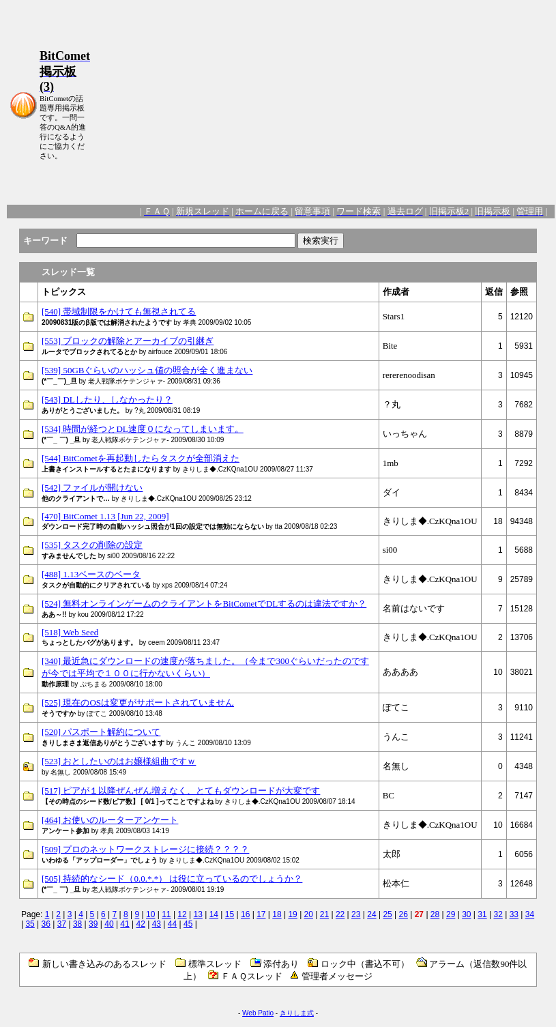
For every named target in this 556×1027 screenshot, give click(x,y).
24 (371, 914)
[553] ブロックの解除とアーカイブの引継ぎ (128, 341)
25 (387, 914)
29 (450, 914)
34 (529, 914)
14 (213, 914)
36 (46, 924)
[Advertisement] (322, 105)
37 (61, 924)
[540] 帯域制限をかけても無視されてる (119, 311)
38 (77, 924)
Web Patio (258, 1013)
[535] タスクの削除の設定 (92, 545)
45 (188, 924)
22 (340, 914)
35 (29, 924)
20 (308, 914)
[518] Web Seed (70, 632)
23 (355, 914)
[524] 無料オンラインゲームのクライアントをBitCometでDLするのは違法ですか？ (204, 603)
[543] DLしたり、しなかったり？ (107, 399)
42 (140, 924)
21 (324, 914)
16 (245, 914)
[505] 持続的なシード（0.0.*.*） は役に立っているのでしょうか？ (172, 878)
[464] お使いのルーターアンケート (110, 820)
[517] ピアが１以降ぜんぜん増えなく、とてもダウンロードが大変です (181, 790)
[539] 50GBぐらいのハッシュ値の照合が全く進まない (147, 370)
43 (156, 924)
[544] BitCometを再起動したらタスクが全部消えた (140, 458)
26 (403, 914)
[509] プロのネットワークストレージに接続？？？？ (145, 849)
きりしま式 (297, 1013)
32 (497, 914)
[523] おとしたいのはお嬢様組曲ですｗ (119, 761)
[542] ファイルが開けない (92, 487)
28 (434, 914)
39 (93, 924)
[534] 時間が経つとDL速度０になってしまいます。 (143, 429)
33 (514, 914)
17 (261, 914)
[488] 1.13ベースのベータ (91, 574)
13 (198, 914)
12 (181, 914)
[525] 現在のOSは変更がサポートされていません (138, 702)
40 (108, 924)
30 (466, 914)
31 (482, 914)
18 (276, 914)
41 (124, 924)
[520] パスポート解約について (101, 732)
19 (292, 914)
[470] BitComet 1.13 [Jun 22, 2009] (105, 516)
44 (172, 924)
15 (229, 914)
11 (166, 914)
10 (150, 914)
